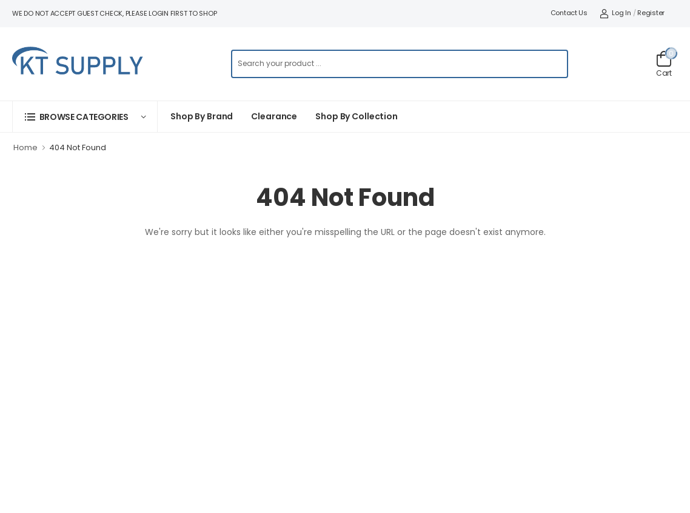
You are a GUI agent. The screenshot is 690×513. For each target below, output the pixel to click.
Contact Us (569, 13)
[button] (85, 116)
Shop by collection (356, 116)
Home (25, 147)
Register (651, 13)
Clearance (274, 116)
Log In (615, 13)
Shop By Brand (201, 116)
